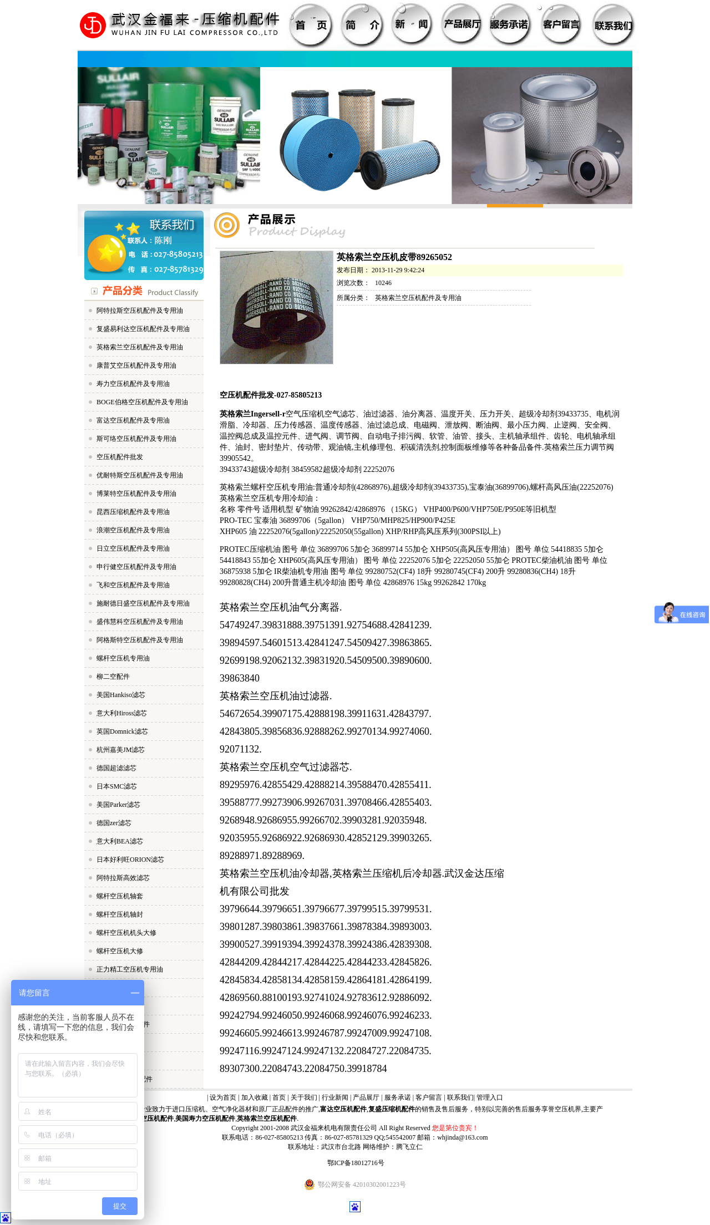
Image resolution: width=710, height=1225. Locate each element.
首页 (279, 1097)
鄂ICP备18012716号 (355, 1163)
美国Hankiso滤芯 (121, 695)
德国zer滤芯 (114, 823)
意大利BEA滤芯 (120, 841)
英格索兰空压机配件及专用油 (140, 347)
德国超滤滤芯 (116, 768)
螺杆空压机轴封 (120, 914)
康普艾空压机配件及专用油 (136, 365)
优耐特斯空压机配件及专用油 (140, 475)
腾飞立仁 (409, 1147)
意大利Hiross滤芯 (122, 713)
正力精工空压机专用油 (130, 969)
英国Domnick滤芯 (122, 731)
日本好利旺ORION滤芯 (130, 859)
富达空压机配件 (343, 1109)
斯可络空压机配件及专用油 (136, 439)
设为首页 (223, 1097)
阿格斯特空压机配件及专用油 (140, 640)
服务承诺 (397, 1097)
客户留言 (428, 1097)
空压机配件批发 (120, 457)
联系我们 (460, 1097)
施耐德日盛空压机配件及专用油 (143, 603)
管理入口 (489, 1097)
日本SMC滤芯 (117, 786)
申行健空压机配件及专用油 (136, 567)
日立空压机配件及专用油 (133, 548)
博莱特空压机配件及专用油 (136, 493)
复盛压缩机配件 (391, 1109)
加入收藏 (254, 1097)
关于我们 (304, 1097)
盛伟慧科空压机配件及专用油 (140, 622)
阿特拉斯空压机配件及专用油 (140, 310)
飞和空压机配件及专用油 (133, 585)
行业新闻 (335, 1097)
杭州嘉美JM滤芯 (121, 750)
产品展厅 (366, 1097)
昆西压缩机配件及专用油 (133, 512)
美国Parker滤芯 (118, 805)
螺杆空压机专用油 (123, 658)
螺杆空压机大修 (120, 951)
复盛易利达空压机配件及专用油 (143, 329)
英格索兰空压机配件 (267, 1118)
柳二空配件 (113, 676)
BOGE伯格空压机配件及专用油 (142, 402)
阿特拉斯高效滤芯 (123, 878)
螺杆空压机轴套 (120, 896)
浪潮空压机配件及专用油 (133, 530)
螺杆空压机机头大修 (126, 933)
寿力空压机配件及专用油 (133, 384)
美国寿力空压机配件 (205, 1118)
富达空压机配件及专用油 (133, 420)
